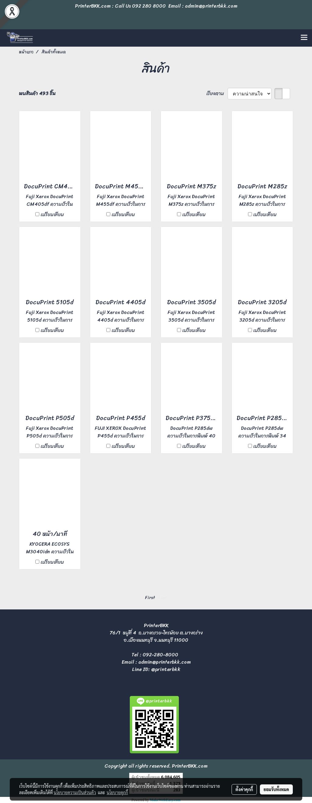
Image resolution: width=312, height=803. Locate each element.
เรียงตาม (217, 93)
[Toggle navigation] (304, 38)
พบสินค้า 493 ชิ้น (37, 93)
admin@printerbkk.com (164, 662)
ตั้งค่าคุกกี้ (244, 789)
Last (162, 597)
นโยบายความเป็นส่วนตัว (75, 792)
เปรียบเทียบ (52, 214)
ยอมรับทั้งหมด (276, 789)
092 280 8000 (149, 6)
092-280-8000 (160, 654)
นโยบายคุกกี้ (117, 792)
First (150, 597)
